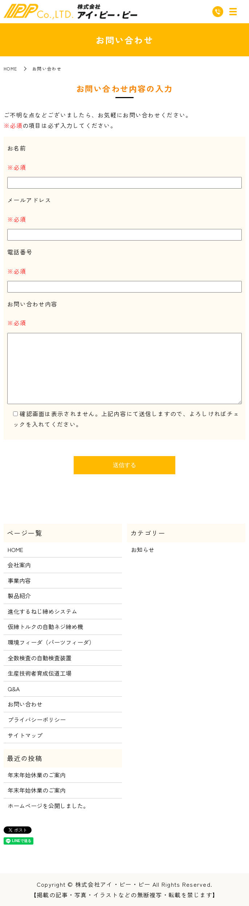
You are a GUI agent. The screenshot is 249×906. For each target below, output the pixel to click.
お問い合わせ (25, 704)
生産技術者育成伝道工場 (40, 673)
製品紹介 (19, 595)
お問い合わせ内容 (32, 304)
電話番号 (19, 252)
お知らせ (142, 549)
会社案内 (19, 564)
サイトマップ (25, 735)
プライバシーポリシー (37, 719)
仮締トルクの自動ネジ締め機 (45, 626)
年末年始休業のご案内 (37, 774)
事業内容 (19, 580)
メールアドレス (29, 200)
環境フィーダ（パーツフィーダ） (51, 642)
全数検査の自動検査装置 (40, 657)
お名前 (16, 148)
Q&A (14, 688)
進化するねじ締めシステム (42, 611)
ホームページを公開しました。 (48, 805)
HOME (10, 68)
